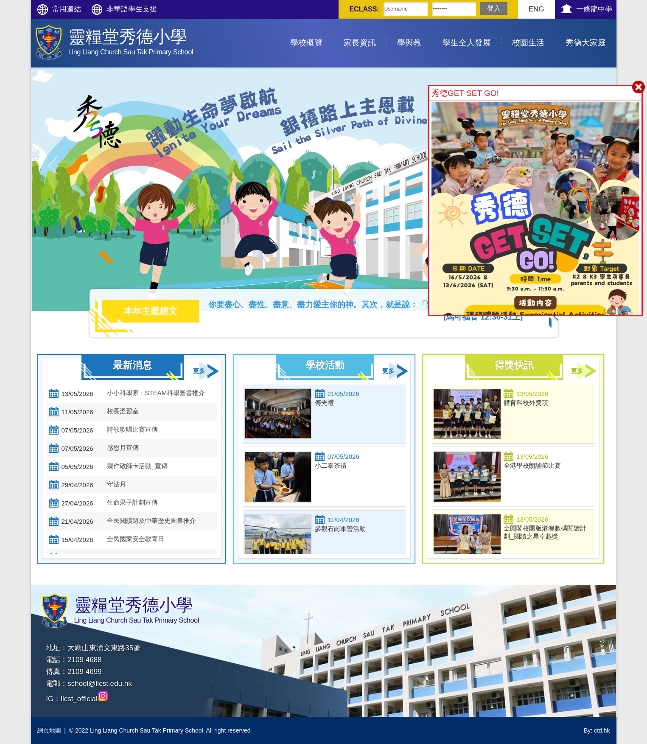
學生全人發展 (472, 33)
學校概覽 (311, 33)
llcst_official (84, 699)
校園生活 (533, 33)
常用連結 (66, 9)
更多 (199, 371)
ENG (536, 9)
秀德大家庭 (591, 33)
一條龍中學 (594, 9)
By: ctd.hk (597, 730)
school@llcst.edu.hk (99, 683)
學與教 (414, 33)
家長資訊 (365, 33)
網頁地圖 (49, 730)
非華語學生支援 (131, 9)
